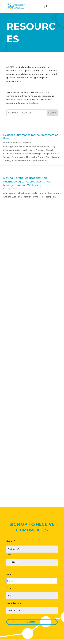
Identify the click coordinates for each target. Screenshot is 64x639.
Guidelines (7, 142)
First (9, 555)
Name (10, 541)
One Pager (17, 142)
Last (9, 568)
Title (8, 588)
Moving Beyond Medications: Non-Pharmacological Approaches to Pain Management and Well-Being (27, 181)
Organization (13, 603)
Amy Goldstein (31, 103)
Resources (26, 142)
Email (10, 574)
